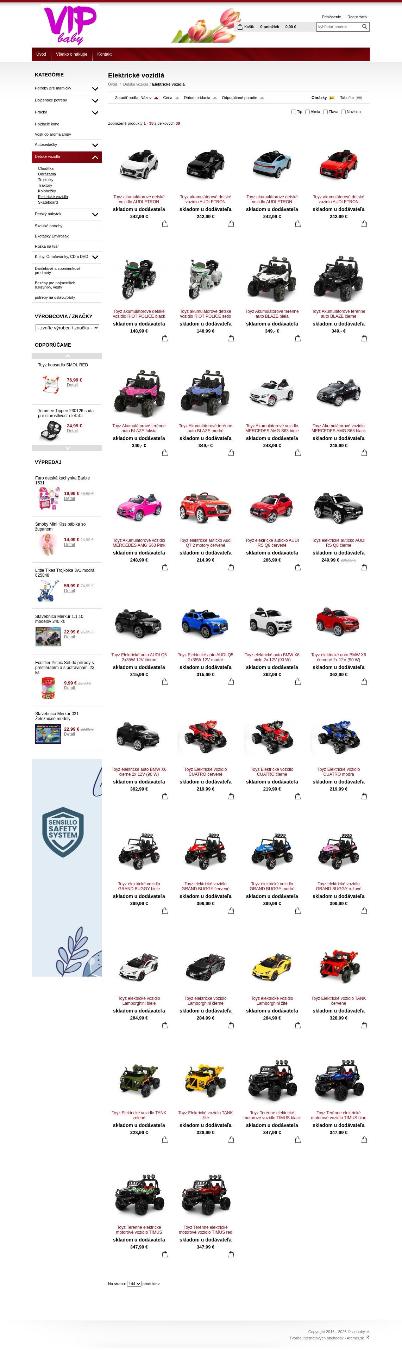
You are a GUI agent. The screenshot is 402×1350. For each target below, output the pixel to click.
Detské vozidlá (136, 84)
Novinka (354, 112)
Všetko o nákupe (71, 54)
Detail (72, 385)
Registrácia (357, 17)
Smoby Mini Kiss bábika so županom (60, 527)
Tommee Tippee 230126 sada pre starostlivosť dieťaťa (66, 413)
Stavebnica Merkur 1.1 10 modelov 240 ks (59, 619)
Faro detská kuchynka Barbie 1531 (62, 480)
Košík (249, 27)
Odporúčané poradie (239, 97)
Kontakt (104, 54)
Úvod (41, 54)
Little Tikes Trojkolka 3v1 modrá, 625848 (65, 573)
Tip (299, 112)
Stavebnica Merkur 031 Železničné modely (56, 716)
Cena (167, 97)
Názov (145, 97)
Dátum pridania (197, 97)
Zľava (334, 112)
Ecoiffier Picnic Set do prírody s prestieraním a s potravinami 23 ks (64, 667)
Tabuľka (347, 97)
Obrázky (319, 97)
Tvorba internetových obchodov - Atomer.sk (329, 1338)
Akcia (315, 112)
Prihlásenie (331, 17)
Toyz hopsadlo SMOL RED (63, 365)
